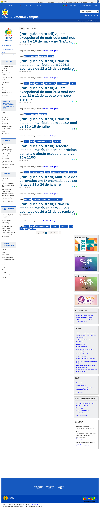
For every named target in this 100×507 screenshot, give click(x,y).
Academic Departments (6, 118)
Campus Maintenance (82, 410)
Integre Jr (4, 249)
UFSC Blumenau (62, 83)
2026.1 (26, 83)
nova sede (63, 226)
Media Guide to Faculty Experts (6, 190)
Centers (4, 80)
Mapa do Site (93, 6)
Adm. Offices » (6, 128)
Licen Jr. (4, 277)
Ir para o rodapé (36, 5)
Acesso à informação (72, 2)
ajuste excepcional (31, 56)
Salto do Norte (50, 83)
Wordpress (34, 504)
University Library (81, 356)
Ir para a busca (26, 5)
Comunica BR (50, 2)
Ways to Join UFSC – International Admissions (8, 216)
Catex (3, 262)
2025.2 (26, 141)
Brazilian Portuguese (50, 51)
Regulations (5, 134)
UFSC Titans (5, 254)
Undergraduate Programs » (6, 46)
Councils (4, 85)
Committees (5, 82)
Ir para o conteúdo (6, 5)
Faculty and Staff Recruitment (7, 236)
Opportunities (6, 167)
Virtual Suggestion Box (82, 408)
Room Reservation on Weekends (85, 358)
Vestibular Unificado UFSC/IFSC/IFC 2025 (47, 199)
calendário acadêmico (44, 141)
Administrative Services (82, 413)
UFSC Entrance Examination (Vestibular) (6, 222)
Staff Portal (79, 383)
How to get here (7, 92)
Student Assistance (81, 347)
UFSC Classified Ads (81, 415)
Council (4, 112)
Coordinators (6, 145)
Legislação (84, 2)
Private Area (82, 21)
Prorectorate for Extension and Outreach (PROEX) (7, 199)
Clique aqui (79, 439)
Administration (6, 115)
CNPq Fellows (6, 156)
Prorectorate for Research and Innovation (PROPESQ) (9, 162)
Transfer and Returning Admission (8, 231)
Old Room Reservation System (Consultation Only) (85, 320)
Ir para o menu (17, 5)
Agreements (79, 392)
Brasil (6, 1)
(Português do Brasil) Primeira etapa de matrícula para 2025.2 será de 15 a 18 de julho (48, 122)
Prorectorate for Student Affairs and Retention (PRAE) (86, 370)
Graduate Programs (8, 126)
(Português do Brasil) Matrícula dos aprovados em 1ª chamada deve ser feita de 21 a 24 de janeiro (48, 180)
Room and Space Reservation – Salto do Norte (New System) (85, 316)
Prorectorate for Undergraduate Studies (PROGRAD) (85, 366)
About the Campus (7, 66)
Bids (3, 87)
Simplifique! (40, 2)
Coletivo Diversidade (8, 260)
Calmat (4, 270)
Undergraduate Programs (6, 122)
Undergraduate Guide (8, 55)
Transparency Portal (8, 90)
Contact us (5, 95)
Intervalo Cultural (7, 275)
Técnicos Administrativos (83, 446)
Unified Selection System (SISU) (7, 227)
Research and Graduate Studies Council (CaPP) (7, 149)
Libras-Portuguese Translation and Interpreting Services (86, 389)
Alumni (4, 131)
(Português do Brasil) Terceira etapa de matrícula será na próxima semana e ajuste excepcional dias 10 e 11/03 (48, 151)
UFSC (3, 52)
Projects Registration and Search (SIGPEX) (8, 194)
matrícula (43, 56)
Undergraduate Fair (8, 181)
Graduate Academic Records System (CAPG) (84, 340)
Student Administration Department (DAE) (86, 362)
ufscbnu (73, 83)
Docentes (79, 444)
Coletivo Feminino (7, 257)
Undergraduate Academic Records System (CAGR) (86, 336)
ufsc (26, 228)
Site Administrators (93, 21)
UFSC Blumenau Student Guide (85, 333)
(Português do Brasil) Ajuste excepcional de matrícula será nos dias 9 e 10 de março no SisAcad (47, 37)
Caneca (4, 267)
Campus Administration (6, 69)
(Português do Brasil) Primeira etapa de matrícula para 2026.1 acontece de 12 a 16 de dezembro (47, 64)
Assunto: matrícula (31, 28)
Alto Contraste (83, 6)
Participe (60, 2)
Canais (92, 2)
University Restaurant (82, 353)
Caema (4, 265)
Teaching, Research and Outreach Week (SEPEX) (8, 185)
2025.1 (26, 172)
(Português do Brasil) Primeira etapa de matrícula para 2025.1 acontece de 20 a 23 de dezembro (47, 207)
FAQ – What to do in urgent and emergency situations (85, 404)
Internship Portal (80, 344)
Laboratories (6, 153)
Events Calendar (7, 77)
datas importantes (43, 226)
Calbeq (4, 272)
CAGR (32, 83)
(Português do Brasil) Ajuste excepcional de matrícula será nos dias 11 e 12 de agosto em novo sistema (47, 93)
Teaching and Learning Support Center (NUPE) (85, 350)
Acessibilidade (73, 6)
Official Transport (81, 385)
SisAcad (51, 56)
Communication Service (7, 74)
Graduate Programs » (8, 49)
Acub (3, 252)
